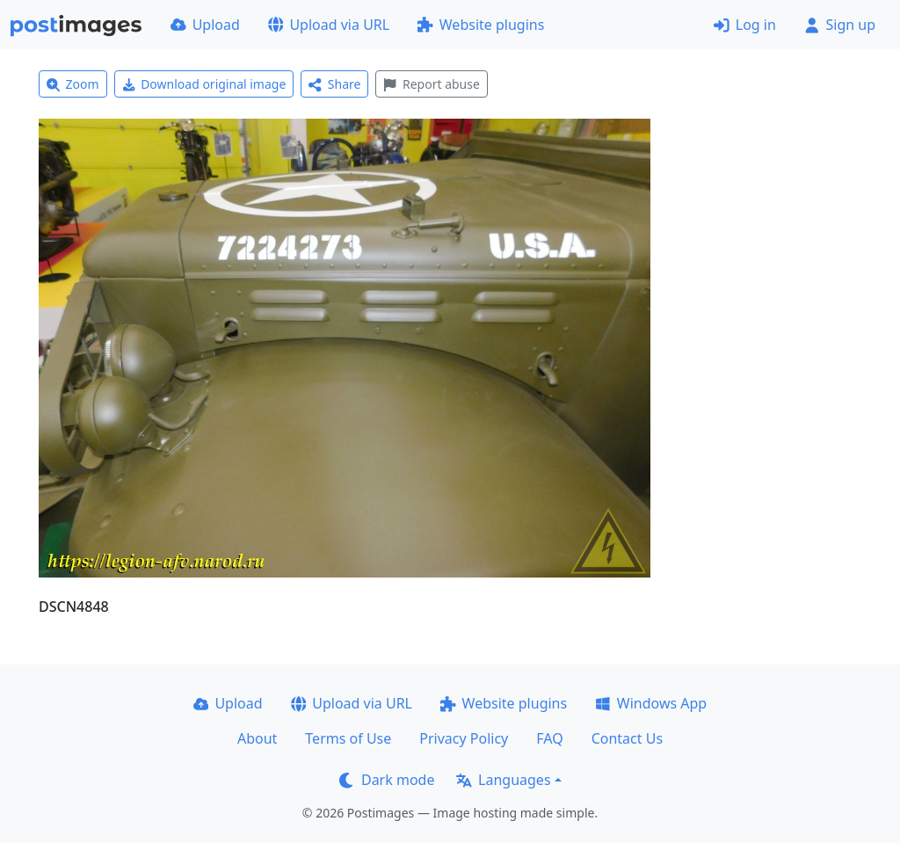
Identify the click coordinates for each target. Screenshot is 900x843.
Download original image (204, 84)
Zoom (73, 84)
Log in (745, 24)
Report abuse (431, 84)
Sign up (839, 24)
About (257, 738)
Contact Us (627, 738)
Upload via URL (328, 24)
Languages (503, 779)
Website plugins (480, 24)
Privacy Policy (463, 738)
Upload (205, 24)
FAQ (549, 738)
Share (334, 84)
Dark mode (386, 779)
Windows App (651, 703)
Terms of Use (348, 738)
